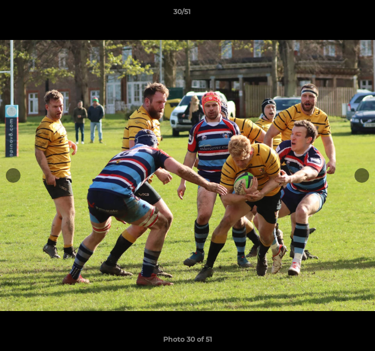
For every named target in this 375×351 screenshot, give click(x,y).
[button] (340, 14)
